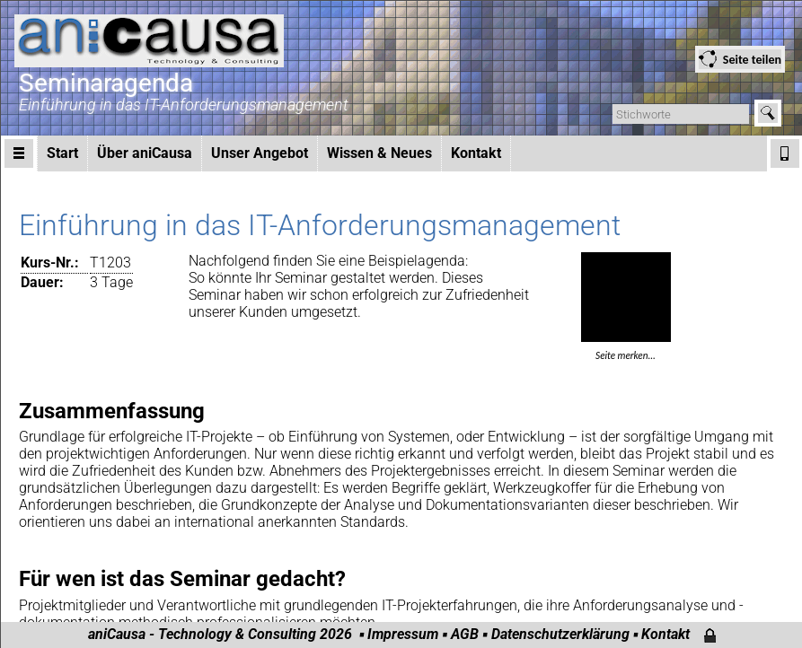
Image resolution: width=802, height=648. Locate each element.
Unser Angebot (259, 153)
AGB (465, 634)
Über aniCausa (144, 153)
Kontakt (476, 153)
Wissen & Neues (379, 153)
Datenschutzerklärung (560, 634)
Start (62, 153)
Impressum (402, 634)
